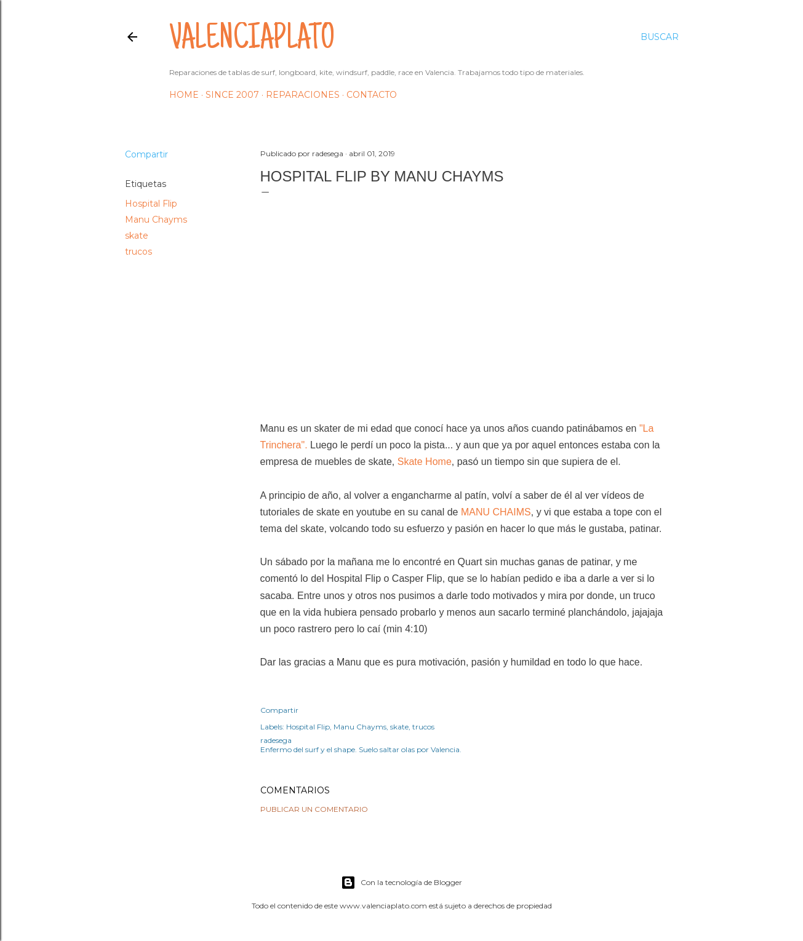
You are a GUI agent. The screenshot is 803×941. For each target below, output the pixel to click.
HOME (184, 94)
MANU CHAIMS (496, 512)
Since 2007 (232, 94)
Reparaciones (303, 94)
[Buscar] (660, 37)
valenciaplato (252, 40)
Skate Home (425, 461)
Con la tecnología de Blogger (401, 882)
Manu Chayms (156, 219)
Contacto (371, 94)
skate (136, 235)
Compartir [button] (146, 154)
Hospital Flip (151, 203)
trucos (138, 251)
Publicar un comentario (314, 809)
